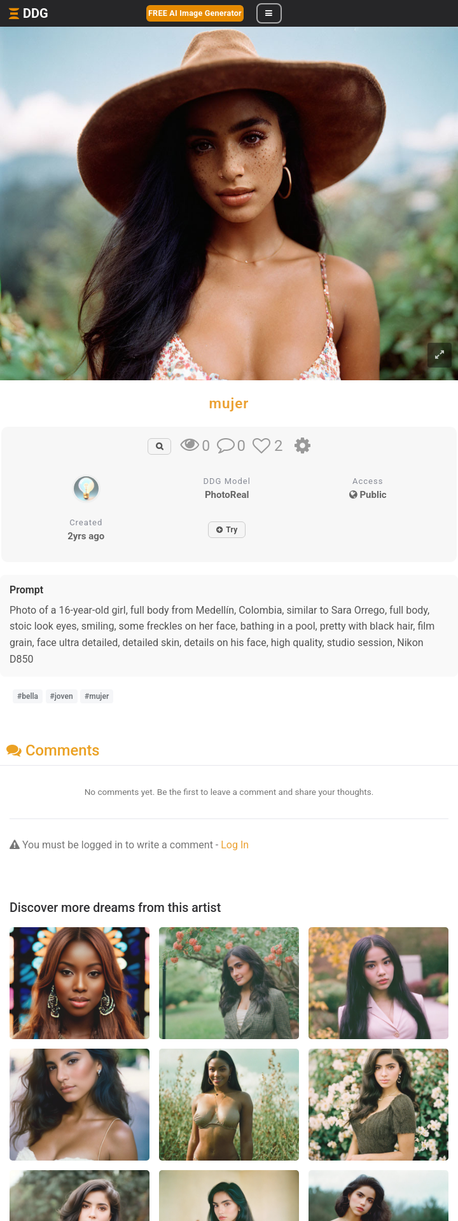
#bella (27, 696)
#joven (61, 696)
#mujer (97, 696)
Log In (235, 845)
